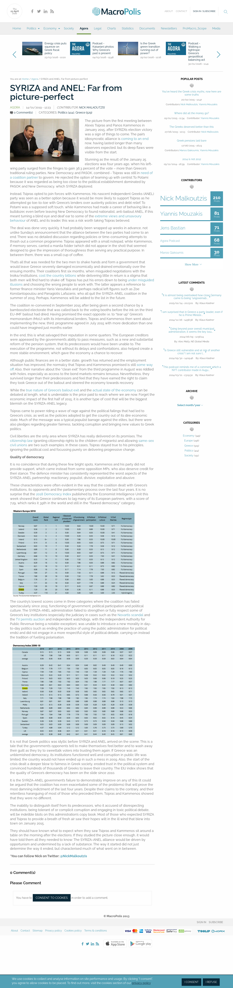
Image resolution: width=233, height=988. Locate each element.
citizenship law (21, 441)
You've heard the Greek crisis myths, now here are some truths (191, 93)
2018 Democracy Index (53, 494)
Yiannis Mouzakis (208, 104)
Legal (97, 28)
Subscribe (209, 11)
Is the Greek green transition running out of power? (150, 48)
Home (17, 28)
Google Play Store (140, 943)
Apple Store (115, 943)
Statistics (128, 28)
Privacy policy (53, 930)
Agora (84, 28)
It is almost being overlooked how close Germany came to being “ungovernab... (192, 297)
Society (69, 28)
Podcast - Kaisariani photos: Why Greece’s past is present (103, 48)
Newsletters (169, 28)
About (169, 11)
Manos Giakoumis (189, 150)
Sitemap (38, 930)
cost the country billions (57, 275)
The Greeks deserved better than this (191, 126)
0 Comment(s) (23, 112)
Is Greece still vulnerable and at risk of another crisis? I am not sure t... (192, 352)
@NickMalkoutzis (73, 856)
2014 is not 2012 (191, 159)
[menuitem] (17, 28)
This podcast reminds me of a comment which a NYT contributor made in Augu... (192, 369)
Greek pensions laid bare (191, 140)
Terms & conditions (95, 930)
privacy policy (141, 983)
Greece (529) (84, 112)
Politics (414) (66, 112)
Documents (147, 28)
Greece (188, 445)
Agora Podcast (170, 241)
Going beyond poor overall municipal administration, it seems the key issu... (191, 330)
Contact (181, 11)
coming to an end (135, 139)
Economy (50, 28)
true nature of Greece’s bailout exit (52, 390)
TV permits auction (30, 619)
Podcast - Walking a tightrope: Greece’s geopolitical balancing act (196, 51)
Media (216, 28)
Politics (31, 28)
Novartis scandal (130, 615)
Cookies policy (73, 930)
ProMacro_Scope (194, 28)
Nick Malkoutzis (92, 107)
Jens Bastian (172, 228)
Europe (188, 440)
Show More (191, 264)
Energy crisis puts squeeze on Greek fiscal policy (55, 48)
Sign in (197, 11)
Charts (111, 28)
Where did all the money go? (191, 113)
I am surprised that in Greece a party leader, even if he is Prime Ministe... (192, 313)
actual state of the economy (114, 390)
